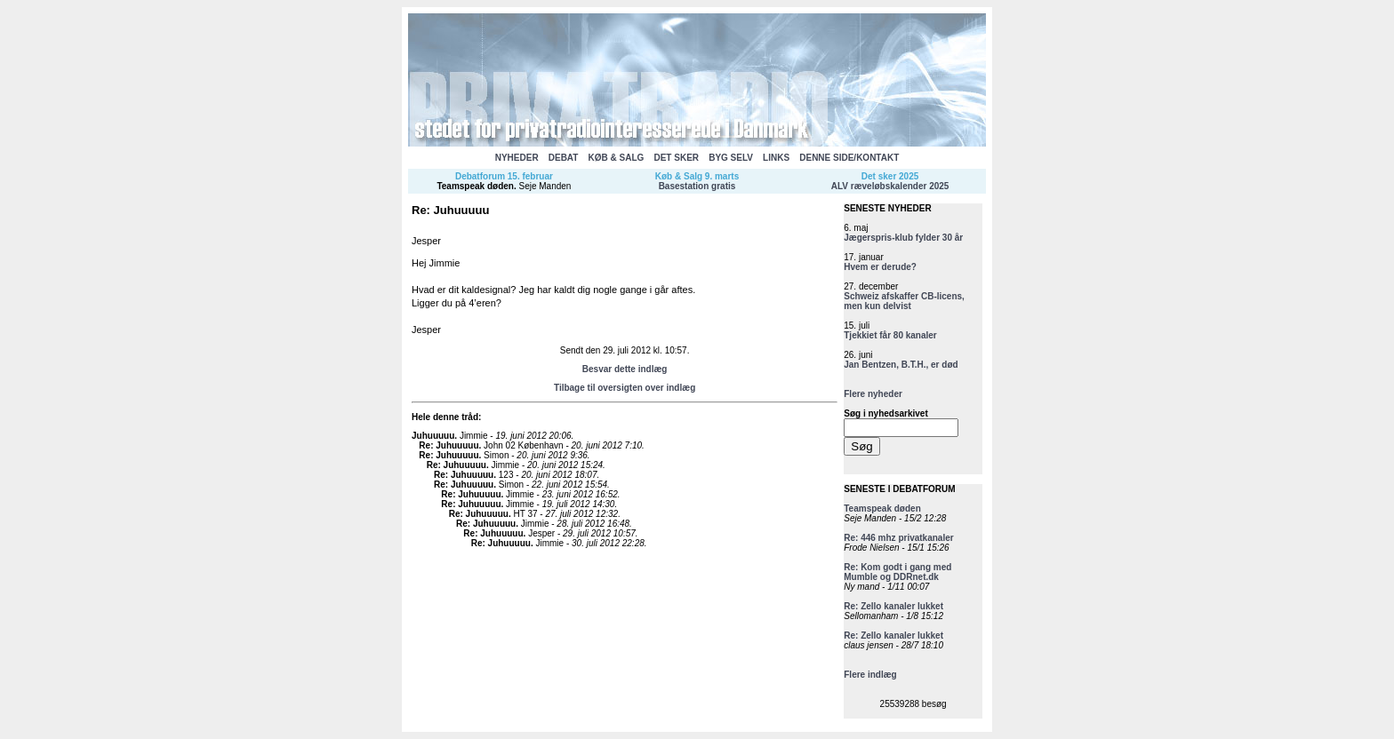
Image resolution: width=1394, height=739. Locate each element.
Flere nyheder (873, 394)
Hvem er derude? (880, 267)
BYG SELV (731, 158)
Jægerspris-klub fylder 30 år (903, 237)
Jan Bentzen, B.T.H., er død (900, 365)
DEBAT (564, 158)
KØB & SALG (617, 158)
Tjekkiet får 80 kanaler (890, 335)
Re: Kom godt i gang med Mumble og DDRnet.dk (897, 572)
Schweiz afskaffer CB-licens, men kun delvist (904, 301)
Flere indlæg (870, 674)
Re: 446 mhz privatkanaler (898, 538)
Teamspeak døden (475, 186)
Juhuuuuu (433, 436)
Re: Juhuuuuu (448, 445)
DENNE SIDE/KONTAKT (849, 158)
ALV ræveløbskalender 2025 (890, 186)
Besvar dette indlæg (625, 369)
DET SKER (676, 158)
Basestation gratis (697, 186)
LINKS (776, 158)
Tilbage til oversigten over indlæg (624, 388)
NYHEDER (517, 158)
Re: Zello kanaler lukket (893, 606)
